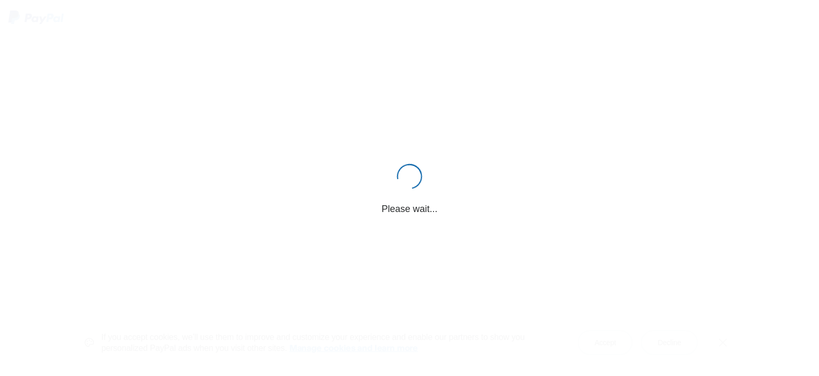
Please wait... (409, 209)
